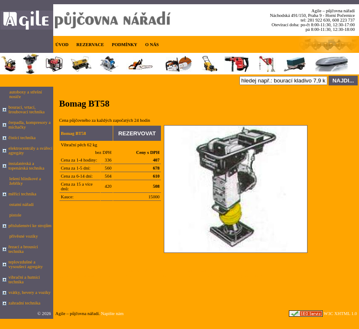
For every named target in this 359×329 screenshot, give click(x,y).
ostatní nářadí (21, 204)
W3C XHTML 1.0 (340, 313)
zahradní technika (24, 303)
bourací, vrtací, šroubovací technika (26, 109)
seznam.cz (84, 321)
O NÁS (152, 44)
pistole (15, 215)
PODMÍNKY (124, 44)
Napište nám (112, 313)
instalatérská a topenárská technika (26, 165)
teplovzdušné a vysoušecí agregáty (25, 264)
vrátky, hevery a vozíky (29, 292)
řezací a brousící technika (23, 249)
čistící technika (21, 137)
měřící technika (22, 194)
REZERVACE (90, 44)
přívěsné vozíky (23, 236)
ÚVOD (61, 44)
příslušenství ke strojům (30, 225)
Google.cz (62, 321)
